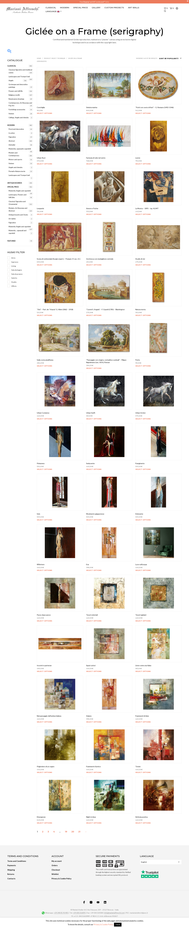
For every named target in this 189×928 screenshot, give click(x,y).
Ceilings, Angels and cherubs (19, 118)
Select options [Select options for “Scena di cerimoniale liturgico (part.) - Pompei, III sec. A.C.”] (44, 265)
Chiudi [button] (117, 925)
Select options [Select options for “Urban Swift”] (93, 419)
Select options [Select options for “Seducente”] (93, 469)
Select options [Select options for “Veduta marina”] (93, 113)
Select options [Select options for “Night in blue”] (93, 823)
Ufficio (13, 286)
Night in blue (91, 817)
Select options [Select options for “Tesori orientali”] (93, 621)
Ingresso (14, 262)
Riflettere (40, 564)
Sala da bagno (16, 270)
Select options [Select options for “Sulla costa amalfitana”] (44, 366)
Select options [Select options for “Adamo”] (93, 722)
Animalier (12, 145)
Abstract (12, 141)
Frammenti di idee (142, 716)
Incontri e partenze (44, 665)
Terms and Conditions (16, 861)
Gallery (96, 7)
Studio (13, 282)
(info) (107, 2)
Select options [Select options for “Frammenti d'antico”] (93, 772)
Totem (138, 766)
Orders (55, 865)
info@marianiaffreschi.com (114, 913)
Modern (64, 7)
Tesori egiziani (140, 615)
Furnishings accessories (17, 110)
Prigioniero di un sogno (45, 766)
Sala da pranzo (16, 274)
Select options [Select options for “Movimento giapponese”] (93, 520)
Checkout (56, 870)
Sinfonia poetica (141, 817)
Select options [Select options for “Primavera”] (44, 469)
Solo (38, 514)
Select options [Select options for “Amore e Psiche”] (93, 214)
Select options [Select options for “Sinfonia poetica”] (143, 823)
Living (13, 266)
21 (79, 832)
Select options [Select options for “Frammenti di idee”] (143, 722)
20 (72, 832)
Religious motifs (14, 95)
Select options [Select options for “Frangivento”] (143, 469)
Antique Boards (14, 183)
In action (12, 133)
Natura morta (140, 309)
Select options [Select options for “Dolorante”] (143, 520)
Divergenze (41, 817)
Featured (11, 241)
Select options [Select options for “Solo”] (44, 520)
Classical (51, 7)
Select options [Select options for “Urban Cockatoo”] (44, 419)
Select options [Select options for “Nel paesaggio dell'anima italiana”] (44, 722)
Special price (13, 187)
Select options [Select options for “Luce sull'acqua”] (143, 570)
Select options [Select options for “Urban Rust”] (44, 164)
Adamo (89, 716)
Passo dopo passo (44, 615)
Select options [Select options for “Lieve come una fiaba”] (143, 671)
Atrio (13, 258)
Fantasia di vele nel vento (95, 158)
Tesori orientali (92, 615)
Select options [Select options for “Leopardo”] (44, 214)
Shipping (11, 870)
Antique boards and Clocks (18, 215)
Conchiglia (41, 107)
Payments (11, 865)
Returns (10, 874)
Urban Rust (41, 158)
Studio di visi (140, 259)
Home (39, 58)
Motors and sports (15, 159)
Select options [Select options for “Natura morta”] (143, 315)
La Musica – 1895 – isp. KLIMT (147, 208)
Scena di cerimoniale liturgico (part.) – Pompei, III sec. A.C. (59, 259)
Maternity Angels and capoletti (20, 191)
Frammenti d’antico (93, 766)
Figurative (12, 137)
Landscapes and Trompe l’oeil (19, 77)
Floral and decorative (16, 129)
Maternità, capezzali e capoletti (20, 149)
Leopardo (40, 208)
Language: (52, 11)
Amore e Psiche (92, 208)
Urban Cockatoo (43, 413)
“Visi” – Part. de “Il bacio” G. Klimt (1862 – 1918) (55, 309)
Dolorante (139, 514)
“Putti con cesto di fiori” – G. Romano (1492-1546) (154, 107)
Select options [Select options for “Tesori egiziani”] (143, 621)
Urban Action (140, 413)
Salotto (14, 278)
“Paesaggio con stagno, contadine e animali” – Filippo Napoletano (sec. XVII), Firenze (106, 361)
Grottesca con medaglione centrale (99, 259)
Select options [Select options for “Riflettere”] (44, 570)
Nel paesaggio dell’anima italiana (49, 716)
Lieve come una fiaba (143, 665)
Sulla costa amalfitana (45, 360)
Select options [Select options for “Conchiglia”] (44, 113)
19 (66, 832)
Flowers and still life (16, 91)
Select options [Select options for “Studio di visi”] (143, 265)
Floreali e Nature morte (17, 171)
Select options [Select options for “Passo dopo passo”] (44, 621)
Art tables (12, 219)
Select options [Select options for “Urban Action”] (143, 419)
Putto (137, 360)
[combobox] (170, 58)
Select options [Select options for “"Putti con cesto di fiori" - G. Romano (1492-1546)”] (143, 113)
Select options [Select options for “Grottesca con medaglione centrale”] (93, 265)
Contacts (11, 878)
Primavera (40, 463)
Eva (87, 564)
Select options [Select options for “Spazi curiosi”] (93, 671)
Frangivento (140, 463)
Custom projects (114, 7)
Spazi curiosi (90, 665)
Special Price (80, 7)
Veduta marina (91, 107)
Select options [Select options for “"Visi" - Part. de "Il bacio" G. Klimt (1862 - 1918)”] (44, 315)
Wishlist (55, 874)
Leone (137, 158)
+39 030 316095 (79, 913)
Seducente (90, 463)
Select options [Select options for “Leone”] (143, 164)
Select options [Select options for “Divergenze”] (44, 823)
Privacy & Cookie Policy (61, 878)
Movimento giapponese (95, 514)
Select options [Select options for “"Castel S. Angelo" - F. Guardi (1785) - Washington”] (93, 315)
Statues (11, 114)
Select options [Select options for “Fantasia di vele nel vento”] (93, 164)
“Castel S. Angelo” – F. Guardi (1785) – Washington (105, 309)
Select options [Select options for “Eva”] (93, 570)
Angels (11, 80)
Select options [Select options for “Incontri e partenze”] (44, 671)
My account (57, 861)
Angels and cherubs (15, 167)
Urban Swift (90, 413)
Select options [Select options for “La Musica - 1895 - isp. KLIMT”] (143, 214)
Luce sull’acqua (141, 564)
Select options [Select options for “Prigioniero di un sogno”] (44, 772)
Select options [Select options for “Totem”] (143, 772)
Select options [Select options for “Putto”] (143, 366)
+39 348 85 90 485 (61, 913)
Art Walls (133, 7)
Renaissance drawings (16, 99)
